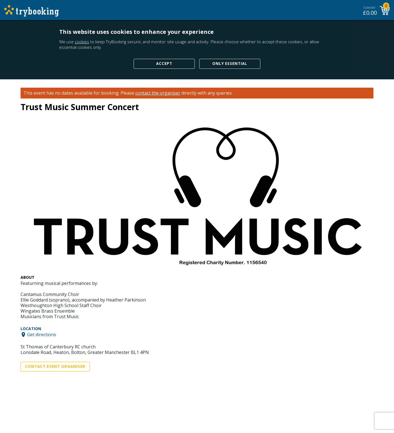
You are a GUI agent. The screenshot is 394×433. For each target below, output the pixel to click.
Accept (164, 63)
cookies (82, 41)
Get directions (41, 334)
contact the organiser (157, 93)
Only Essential (229, 63)
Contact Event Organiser (55, 366)
